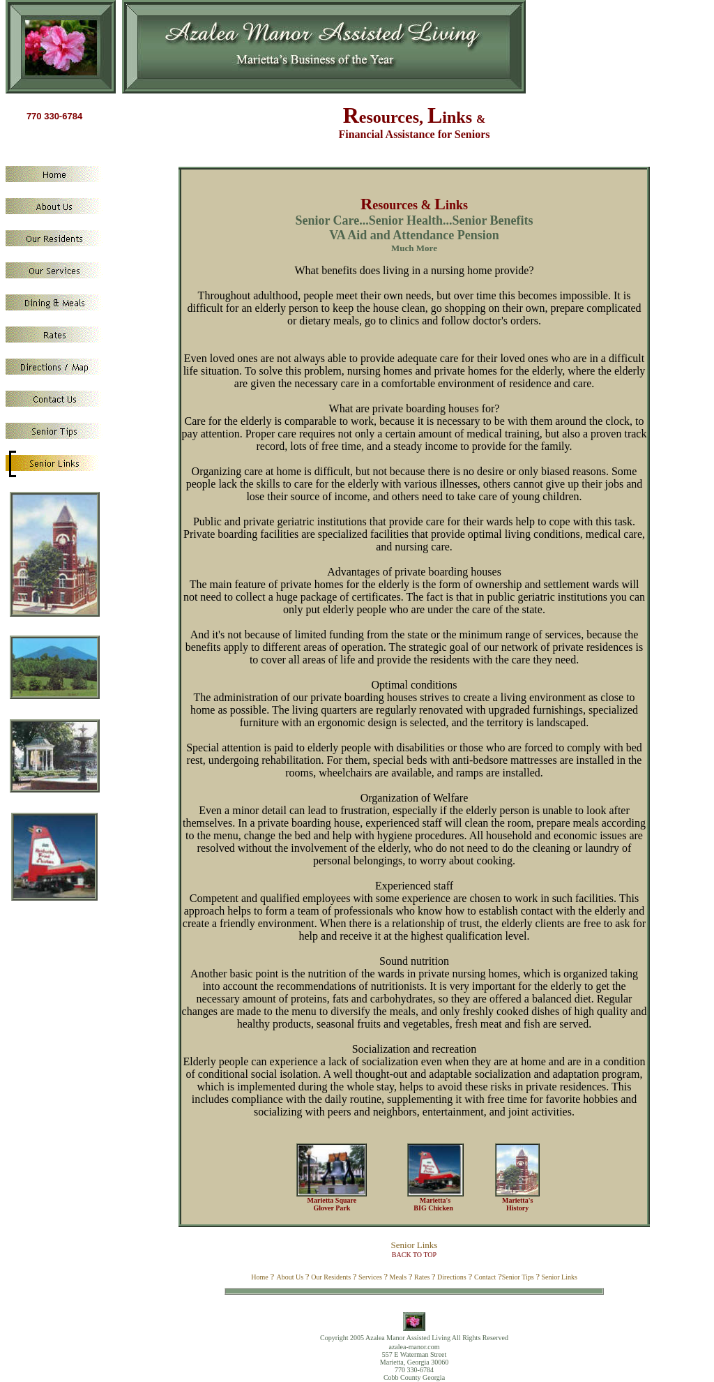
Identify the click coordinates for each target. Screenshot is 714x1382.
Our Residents (331, 1277)
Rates (422, 1277)
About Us (289, 1277)
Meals (398, 1277)
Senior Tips (518, 1277)
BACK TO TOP (414, 1255)
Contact (485, 1277)
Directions (451, 1277)
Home (259, 1277)
